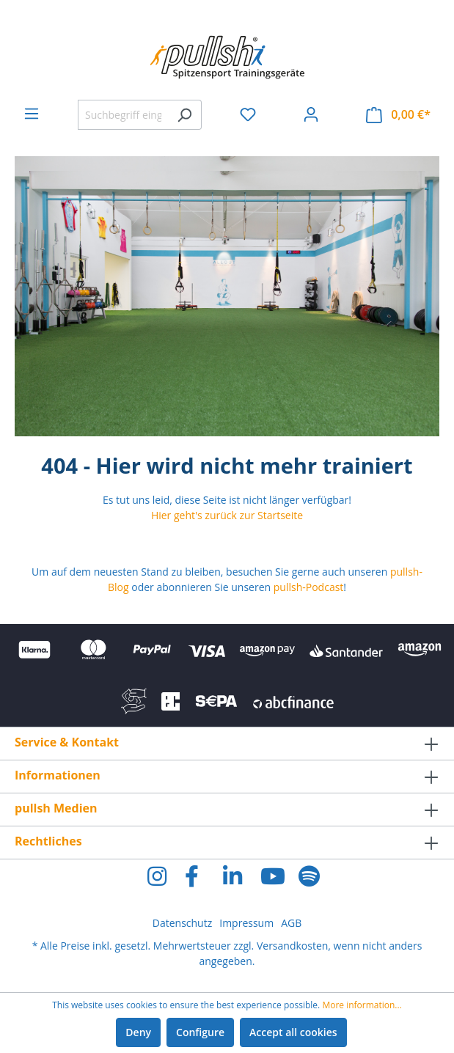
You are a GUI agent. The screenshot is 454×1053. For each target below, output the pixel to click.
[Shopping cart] (398, 114)
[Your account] (311, 114)
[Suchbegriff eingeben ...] (123, 115)
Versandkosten (292, 946)
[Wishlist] (248, 114)
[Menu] (31, 114)
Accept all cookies (293, 1032)
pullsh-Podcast (309, 587)
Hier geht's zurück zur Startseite (227, 515)
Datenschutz (182, 923)
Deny (138, 1032)
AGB (291, 923)
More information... (361, 1005)
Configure (200, 1032)
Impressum (246, 923)
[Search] (184, 115)
